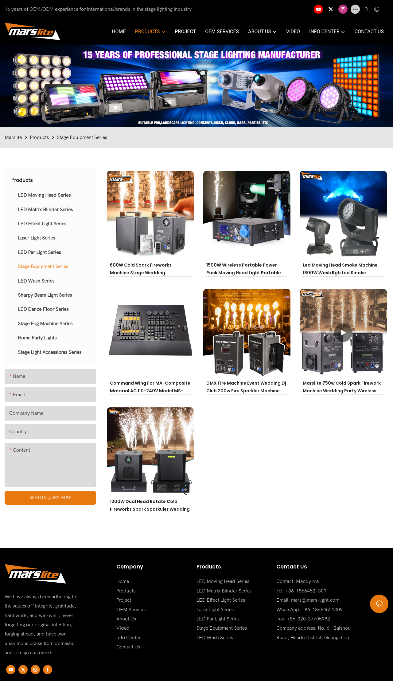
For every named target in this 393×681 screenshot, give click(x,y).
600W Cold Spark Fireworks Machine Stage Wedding (141, 269)
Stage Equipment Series (82, 137)
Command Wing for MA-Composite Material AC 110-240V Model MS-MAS (150, 391)
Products (39, 137)
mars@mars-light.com (315, 600)
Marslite (13, 137)
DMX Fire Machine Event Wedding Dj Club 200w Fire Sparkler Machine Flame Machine (246, 391)
